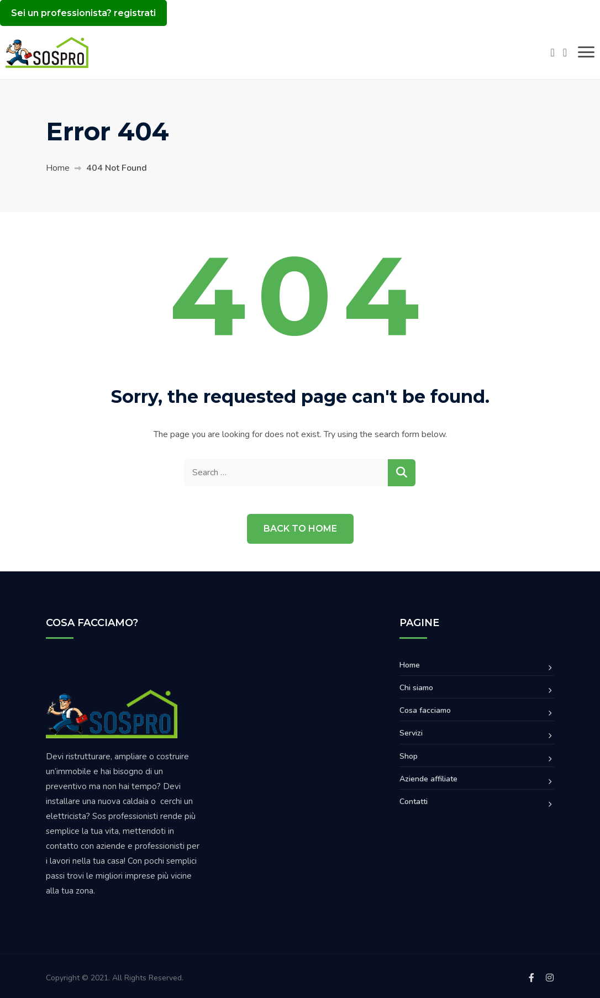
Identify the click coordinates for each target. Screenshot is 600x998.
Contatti (413, 801)
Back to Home (300, 528)
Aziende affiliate (428, 779)
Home (58, 168)
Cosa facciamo (425, 710)
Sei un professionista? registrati (83, 13)
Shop (408, 756)
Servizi (411, 733)
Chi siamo (416, 687)
